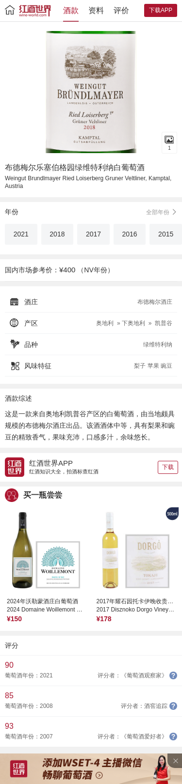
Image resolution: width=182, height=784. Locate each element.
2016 (129, 234)
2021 (21, 234)
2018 (57, 234)
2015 (165, 234)
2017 (93, 234)
